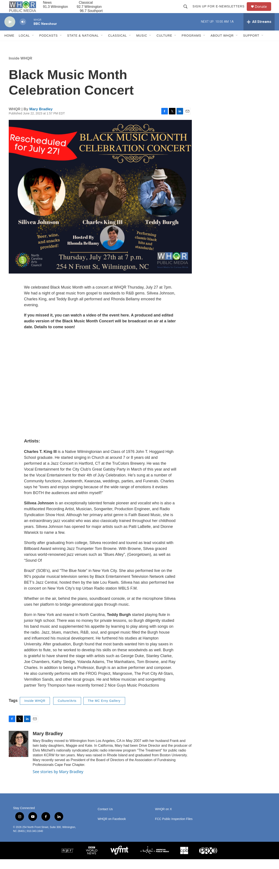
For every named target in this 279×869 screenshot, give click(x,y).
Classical (117, 45)
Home (9, 45)
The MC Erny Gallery (104, 710)
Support (251, 45)
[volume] (23, 32)
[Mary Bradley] (18, 754)
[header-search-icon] (187, 11)
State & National (83, 45)
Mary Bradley (41, 119)
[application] (100, 394)
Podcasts (48, 45)
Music (141, 45)
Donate (263, 11)
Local (24, 45)
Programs (191, 45)
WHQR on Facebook (112, 828)
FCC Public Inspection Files (173, 828)
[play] (9, 31)
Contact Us (105, 819)
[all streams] (259, 31)
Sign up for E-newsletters (220, 11)
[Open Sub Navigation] (33, 45)
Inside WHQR (20, 68)
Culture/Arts (67, 710)
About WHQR (222, 45)
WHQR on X (163, 819)
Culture (164, 45)
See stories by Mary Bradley (58, 781)
